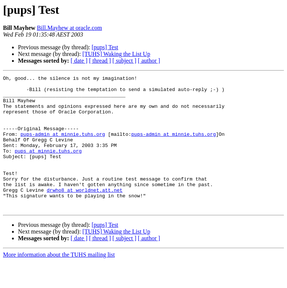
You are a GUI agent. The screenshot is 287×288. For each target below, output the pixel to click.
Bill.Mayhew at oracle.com (69, 28)
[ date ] (79, 60)
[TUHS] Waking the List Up (116, 54)
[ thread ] (100, 60)
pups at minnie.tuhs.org (48, 166)
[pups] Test (105, 47)
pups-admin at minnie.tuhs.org (63, 146)
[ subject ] (124, 60)
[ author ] (149, 60)
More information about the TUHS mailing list (59, 281)
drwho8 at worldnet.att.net (85, 213)
